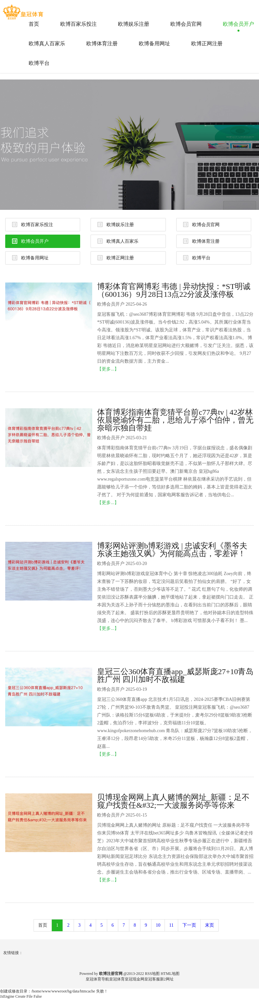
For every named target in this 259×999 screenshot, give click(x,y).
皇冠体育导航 (97, 979)
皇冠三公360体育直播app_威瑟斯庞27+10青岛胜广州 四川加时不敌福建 (175, 675)
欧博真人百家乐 (47, 43)
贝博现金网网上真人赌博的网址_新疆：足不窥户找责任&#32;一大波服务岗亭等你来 (173, 801)
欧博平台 (39, 63)
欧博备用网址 (154, 43)
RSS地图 (152, 973)
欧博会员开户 (238, 24)
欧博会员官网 (186, 24)
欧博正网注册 (207, 43)
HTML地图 (170, 973)
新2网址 (167, 979)
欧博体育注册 (102, 43)
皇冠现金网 (134, 979)
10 (158, 925)
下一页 (189, 925)
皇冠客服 (152, 979)
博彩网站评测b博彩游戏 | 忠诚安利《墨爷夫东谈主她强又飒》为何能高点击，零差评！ (172, 549)
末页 (209, 925)
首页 (34, 24)
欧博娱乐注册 (133, 24)
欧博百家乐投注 (78, 24)
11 (171, 925)
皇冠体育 (117, 979)
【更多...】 (108, 369)
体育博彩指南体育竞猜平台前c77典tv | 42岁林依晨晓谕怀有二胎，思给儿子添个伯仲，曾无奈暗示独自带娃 (175, 420)
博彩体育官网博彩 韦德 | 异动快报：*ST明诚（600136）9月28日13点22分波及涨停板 (174, 290)
